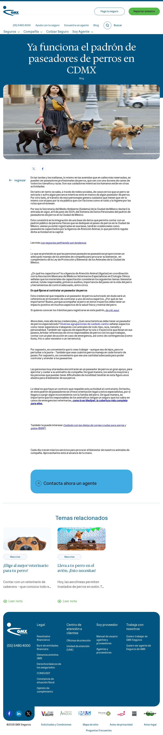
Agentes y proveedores (103, 651)
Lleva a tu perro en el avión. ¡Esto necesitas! (76, 568)
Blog (119, 8)
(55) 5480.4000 (45, 8)
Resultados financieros (43, 638)
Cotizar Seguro (56, 22)
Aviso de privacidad (121, 725)
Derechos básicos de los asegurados (49, 666)
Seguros (9, 22)
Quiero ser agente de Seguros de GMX (138, 647)
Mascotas (15, 556)
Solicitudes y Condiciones (56, 725)
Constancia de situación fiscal (45, 681)
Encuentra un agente (100, 8)
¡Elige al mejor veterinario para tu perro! (25, 568)
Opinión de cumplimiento (45, 690)
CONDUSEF (43, 673)
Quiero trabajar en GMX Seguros (137, 638)
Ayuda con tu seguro (71, 8)
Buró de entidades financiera (47, 647)
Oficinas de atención (79, 641)
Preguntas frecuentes (99, 731)
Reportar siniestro (144, 21)
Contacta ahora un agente (70, 483)
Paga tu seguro (110, 21)
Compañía (30, 22)
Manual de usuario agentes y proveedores (107, 640)
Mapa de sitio (90, 725)
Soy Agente (79, 22)
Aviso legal (150, 725)
